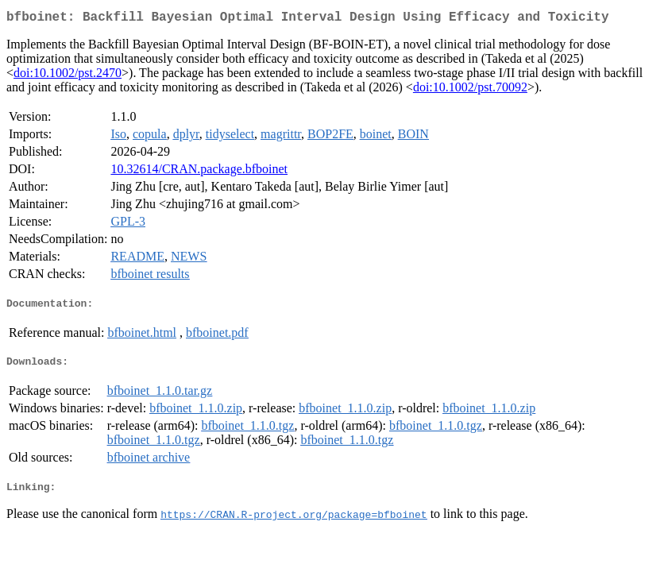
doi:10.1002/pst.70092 (470, 90)
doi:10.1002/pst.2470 (68, 76)
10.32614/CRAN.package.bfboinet (199, 172)
